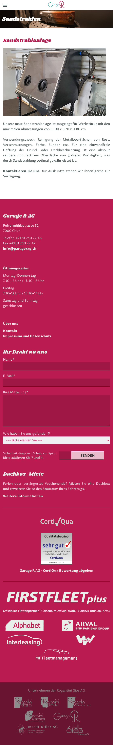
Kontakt (10, 331)
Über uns (10, 323)
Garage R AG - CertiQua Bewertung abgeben (56, 570)
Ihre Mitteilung (15, 392)
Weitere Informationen (23, 496)
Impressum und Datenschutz (27, 336)
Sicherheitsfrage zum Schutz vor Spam (29, 453)
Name (9, 360)
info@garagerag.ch (19, 248)
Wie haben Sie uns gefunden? (27, 434)
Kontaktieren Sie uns (21, 171)
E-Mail (10, 376)
